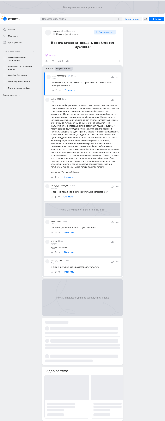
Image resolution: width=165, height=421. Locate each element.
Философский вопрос (68, 34)
